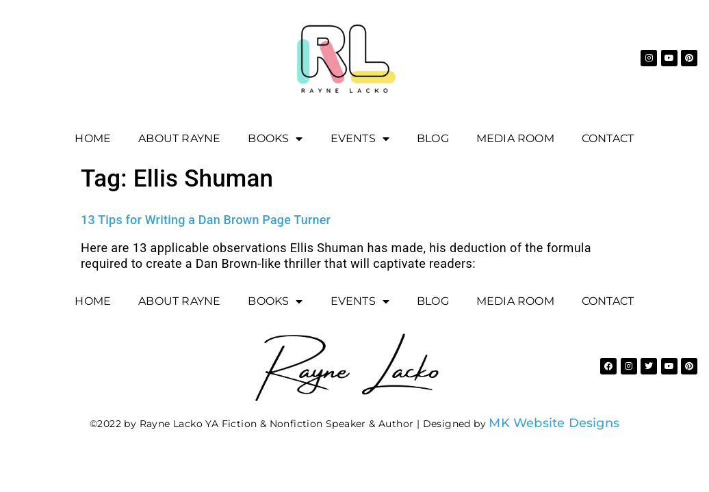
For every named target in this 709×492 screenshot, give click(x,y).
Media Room (515, 138)
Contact (608, 138)
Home (93, 138)
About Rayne (179, 138)
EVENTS (360, 138)
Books (275, 138)
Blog (433, 138)
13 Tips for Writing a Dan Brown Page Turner (206, 220)
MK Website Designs (554, 422)
